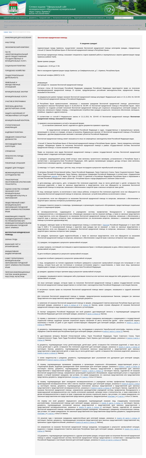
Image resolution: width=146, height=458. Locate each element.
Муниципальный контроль (17, 120)
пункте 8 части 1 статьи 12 (101, 388)
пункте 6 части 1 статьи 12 (57, 360)
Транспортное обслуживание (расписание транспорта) (18, 182)
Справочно (10, 151)
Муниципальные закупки (16, 92)
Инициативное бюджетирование (13, 252)
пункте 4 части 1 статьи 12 (129, 347)
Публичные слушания (15, 163)
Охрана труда (11, 239)
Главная (6, 32)
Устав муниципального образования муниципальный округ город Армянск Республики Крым (35, 21)
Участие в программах (15, 101)
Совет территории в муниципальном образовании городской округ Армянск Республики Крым (17, 262)
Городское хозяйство (15, 71)
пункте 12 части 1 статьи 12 (110, 440)
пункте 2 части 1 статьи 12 (113, 331)
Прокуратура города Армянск (14, 157)
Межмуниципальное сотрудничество (14, 174)
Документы (33, 18)
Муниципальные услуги (16, 96)
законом (54, 176)
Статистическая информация (12, 126)
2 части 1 (84, 377)
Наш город (10, 42)
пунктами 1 (75, 377)
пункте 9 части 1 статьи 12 (112, 403)
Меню (10, 32)
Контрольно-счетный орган (62, 18)
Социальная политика (15, 66)
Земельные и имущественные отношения (12, 85)
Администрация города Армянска (15, 18)
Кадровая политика (14, 132)
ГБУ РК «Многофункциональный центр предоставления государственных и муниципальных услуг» (16, 56)
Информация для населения (18, 37)
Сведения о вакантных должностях (15, 138)
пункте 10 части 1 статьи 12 (128, 418)
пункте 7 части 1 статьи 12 (129, 366)
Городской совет (44, 18)
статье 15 (87, 305)
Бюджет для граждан (14, 168)
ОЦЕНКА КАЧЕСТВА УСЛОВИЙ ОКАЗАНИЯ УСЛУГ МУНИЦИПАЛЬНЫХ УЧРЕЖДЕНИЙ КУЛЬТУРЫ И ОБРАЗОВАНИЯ (17, 193)
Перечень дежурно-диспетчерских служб (15, 107)
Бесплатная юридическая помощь (17, 233)
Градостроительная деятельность (14, 76)
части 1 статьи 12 (71, 305)
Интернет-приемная (113, 18)
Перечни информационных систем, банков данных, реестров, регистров (17, 274)
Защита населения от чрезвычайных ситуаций (16, 114)
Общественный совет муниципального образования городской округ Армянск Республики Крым (17, 207)
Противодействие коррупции (13, 145)
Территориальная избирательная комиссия (89, 18)
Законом (106, 225)
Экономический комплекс (17, 47)
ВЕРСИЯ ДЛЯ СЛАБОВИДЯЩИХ (39, 13)
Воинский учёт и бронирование (12, 245)
